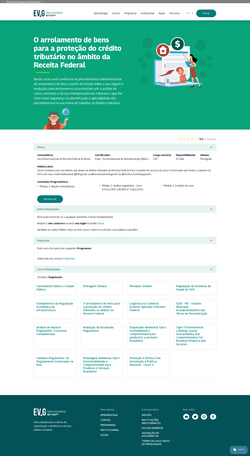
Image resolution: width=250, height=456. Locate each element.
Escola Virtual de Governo (48, 13)
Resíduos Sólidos (141, 286)
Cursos (116, 13)
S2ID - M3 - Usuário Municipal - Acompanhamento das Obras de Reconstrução (191, 308)
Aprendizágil (101, 13)
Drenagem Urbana (95, 286)
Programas (130, 13)
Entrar (206, 13)
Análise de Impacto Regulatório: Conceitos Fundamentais (52, 331)
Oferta (40, 147)
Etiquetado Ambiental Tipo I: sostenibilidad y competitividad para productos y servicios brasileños (148, 334)
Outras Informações (48, 209)
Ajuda (162, 13)
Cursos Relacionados (48, 269)
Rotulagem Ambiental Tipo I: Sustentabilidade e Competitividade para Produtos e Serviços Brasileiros (101, 364)
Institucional (147, 13)
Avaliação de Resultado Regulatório (98, 329)
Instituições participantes (151, 421)
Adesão (146, 415)
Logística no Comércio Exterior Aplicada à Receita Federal (147, 307)
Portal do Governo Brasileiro (23, 2)
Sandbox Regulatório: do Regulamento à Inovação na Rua (55, 361)
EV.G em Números (152, 428)
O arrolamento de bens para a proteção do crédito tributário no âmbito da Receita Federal (101, 308)
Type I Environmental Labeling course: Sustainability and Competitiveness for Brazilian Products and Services (191, 336)
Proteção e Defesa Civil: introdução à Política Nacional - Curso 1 (145, 361)
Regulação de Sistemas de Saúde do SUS (193, 287)
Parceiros (174, 13)
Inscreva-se (50, 199)
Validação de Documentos (150, 434)
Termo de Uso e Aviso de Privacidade (156, 442)
